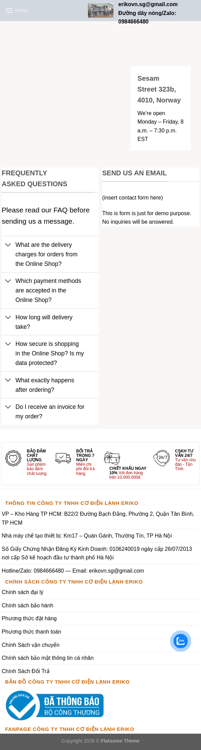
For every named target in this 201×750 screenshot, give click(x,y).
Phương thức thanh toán (31, 632)
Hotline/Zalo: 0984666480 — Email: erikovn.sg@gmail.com (73, 571)
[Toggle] (8, 245)
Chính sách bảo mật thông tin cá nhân (48, 658)
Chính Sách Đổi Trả (26, 671)
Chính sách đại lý (22, 592)
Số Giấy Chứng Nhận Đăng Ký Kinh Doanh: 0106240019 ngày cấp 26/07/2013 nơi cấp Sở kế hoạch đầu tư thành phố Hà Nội (97, 553)
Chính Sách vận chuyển (30, 645)
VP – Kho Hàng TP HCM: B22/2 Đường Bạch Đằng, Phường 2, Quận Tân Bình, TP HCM (98, 518)
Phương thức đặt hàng (29, 618)
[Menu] (17, 10)
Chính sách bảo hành (27, 605)
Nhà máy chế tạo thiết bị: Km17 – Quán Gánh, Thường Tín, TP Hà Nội (87, 536)
